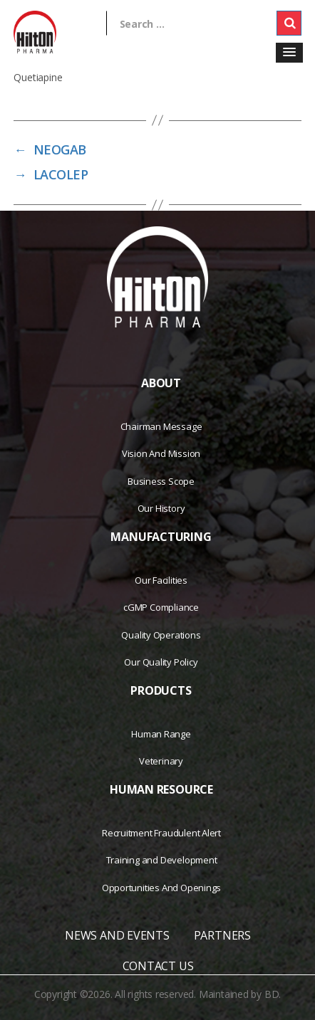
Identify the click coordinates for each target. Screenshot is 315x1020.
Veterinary (161, 761)
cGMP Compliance (161, 607)
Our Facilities (161, 580)
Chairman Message (161, 426)
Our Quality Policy (160, 662)
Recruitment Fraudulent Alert (161, 832)
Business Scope (161, 481)
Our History (161, 508)
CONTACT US (158, 966)
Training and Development (161, 859)
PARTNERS (222, 935)
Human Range (161, 733)
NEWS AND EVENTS (117, 935)
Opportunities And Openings (162, 887)
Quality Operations (160, 635)
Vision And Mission (161, 453)
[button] (289, 53)
